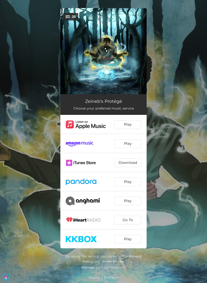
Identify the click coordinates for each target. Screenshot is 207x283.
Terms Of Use (112, 261)
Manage (88, 267)
